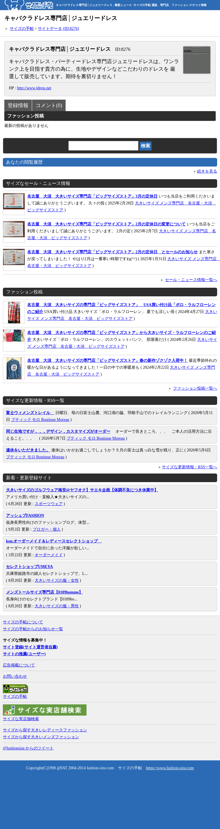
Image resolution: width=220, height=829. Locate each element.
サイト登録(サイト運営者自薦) (30, 647)
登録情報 (18, 105)
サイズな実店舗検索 (21, 719)
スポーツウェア (49, 504)
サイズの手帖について (23, 622)
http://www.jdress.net (34, 88)
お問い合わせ (15, 676)
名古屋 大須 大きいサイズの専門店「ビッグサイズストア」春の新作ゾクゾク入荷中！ (107, 360)
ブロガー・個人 (47, 529)
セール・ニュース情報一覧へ (191, 280)
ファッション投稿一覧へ (195, 388)
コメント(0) (49, 105)
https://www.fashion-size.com (170, 768)
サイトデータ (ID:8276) (58, 28)
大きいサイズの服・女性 (57, 580)
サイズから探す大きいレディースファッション (45, 730)
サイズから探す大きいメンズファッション (41, 737)
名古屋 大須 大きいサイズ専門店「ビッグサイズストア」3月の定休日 (92, 196)
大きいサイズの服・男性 (57, 606)
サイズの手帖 (22, 28)
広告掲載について (19, 665)
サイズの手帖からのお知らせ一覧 (33, 629)
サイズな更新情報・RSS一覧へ (189, 467)
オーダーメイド (49, 555)
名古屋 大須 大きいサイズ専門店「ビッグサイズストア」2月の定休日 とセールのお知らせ (112, 252)
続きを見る (207, 171)
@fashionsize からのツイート (28, 748)
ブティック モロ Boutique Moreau (40, 420)
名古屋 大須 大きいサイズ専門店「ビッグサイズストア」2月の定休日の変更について (106, 224)
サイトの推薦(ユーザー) (24, 654)
